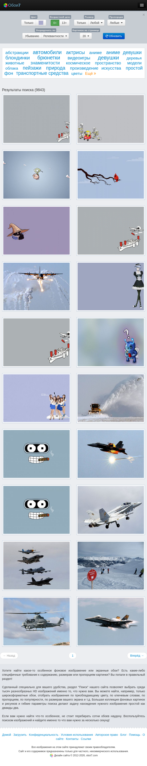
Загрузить (20, 734)
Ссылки (86, 739)
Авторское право (106, 734)
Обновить (114, 36)
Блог (123, 734)
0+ (55, 22)
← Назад (9, 655)
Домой (6, 734)
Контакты (72, 739)
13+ (64, 22)
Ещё (90, 73)
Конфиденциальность (43, 734)
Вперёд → (137, 655)
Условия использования (77, 734)
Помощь (134, 734)
